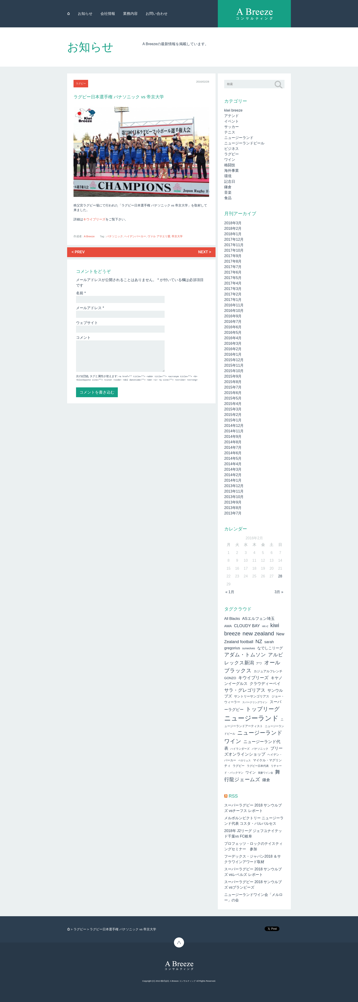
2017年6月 (233, 272)
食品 (228, 198)
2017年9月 (233, 256)
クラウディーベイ (265, 683)
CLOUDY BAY (247, 626)
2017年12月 (234, 239)
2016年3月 (233, 343)
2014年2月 (233, 475)
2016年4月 (233, 338)
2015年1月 (233, 420)
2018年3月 (233, 223)
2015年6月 (233, 393)
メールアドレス (90, 308)
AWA (228, 626)
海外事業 (231, 170)
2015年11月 (234, 365)
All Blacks (232, 619)
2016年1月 (233, 354)
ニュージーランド (238, 138)
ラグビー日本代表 (258, 765)
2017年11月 (234, 245)
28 (280, 576)
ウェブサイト (87, 323)
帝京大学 (177, 236)
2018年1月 (233, 234)
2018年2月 (233, 228)
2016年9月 (233, 316)
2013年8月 (233, 508)
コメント (83, 337)
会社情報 (107, 14)
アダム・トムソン (245, 655)
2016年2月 (233, 349)
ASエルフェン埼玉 (258, 618)
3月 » (278, 592)
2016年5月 (233, 332)
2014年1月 (233, 480)
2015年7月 (233, 387)
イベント (231, 121)
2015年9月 (233, 376)
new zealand (258, 633)
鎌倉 (228, 187)
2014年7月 (233, 447)
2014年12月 (234, 426)
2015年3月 (233, 409)
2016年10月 (234, 311)
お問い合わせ (157, 14)
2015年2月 (233, 415)
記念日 (229, 181)
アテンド (231, 116)
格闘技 (229, 165)
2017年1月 (233, 300)
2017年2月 (233, 294)
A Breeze (89, 236)
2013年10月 (234, 497)
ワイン (229, 160)
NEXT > (204, 252)
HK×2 (265, 626)
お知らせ (85, 14)
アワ (259, 663)
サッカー (231, 127)
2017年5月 (233, 278)
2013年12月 (234, 486)
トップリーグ (263, 709)
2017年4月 (233, 283)
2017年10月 (234, 250)
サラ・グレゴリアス (244, 690)
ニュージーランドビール (244, 143)
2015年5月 (233, 398)
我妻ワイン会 (265, 772)
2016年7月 (233, 322)
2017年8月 (233, 261)
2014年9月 (233, 436)
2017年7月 (233, 267)
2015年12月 (234, 360)
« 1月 (229, 592)
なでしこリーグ (270, 648)
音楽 (228, 192)
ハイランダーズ (240, 748)
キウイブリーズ (94, 219)
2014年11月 (234, 431)
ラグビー (81, 83)
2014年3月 (233, 469)
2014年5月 (233, 458)
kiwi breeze (233, 110)
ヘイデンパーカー (135, 236)
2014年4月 (233, 464)
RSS (233, 795)
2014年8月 (233, 442)
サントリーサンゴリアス (251, 696)
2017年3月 (233, 289)
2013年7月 (233, 513)
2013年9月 (233, 502)
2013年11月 (234, 491)
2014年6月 (233, 453)
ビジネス (231, 149)
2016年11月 (234, 305)
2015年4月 (233, 404)
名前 (81, 293)
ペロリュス (244, 760)
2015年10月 (234, 371)
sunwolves (248, 648)
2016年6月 (233, 327)
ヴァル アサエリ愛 (158, 236)
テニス (229, 132)
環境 (228, 176)
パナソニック (114, 236)
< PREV (78, 252)
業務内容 (130, 14)
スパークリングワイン (254, 702)
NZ (258, 641)
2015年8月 (233, 382)
